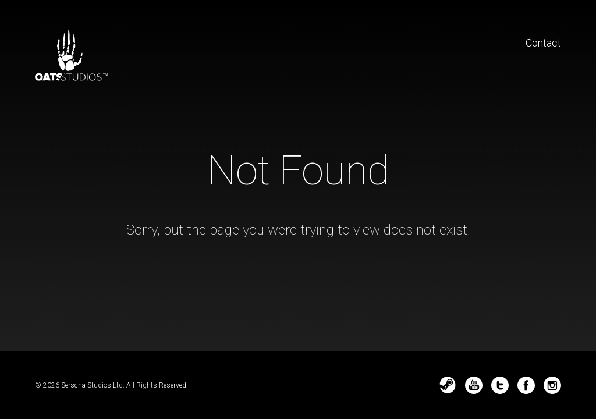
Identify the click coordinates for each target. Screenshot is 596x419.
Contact (543, 43)
